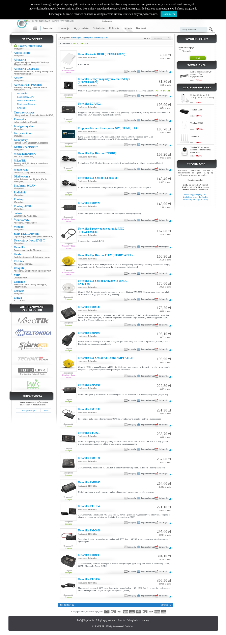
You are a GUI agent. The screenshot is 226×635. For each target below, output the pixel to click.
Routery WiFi (20, 163)
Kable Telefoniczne (23, 179)
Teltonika (83, 43)
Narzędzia (31, 216)
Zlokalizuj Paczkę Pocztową (195, 199)
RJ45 (22, 300)
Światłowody (20, 216)
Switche (36, 87)
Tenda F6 (194, 136)
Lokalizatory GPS (25, 97)
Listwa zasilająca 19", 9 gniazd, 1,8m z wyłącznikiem (200, 74)
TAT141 (166, 90)
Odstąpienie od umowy (138, 620)
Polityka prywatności (106, 620)
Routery (17, 250)
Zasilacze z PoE (21, 284)
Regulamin (88, 620)
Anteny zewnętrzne (43, 71)
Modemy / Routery (22, 87)
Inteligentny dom (41, 257)
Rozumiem (169, 14)
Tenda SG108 (196, 109)
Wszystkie (19, 49)
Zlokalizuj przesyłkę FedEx (195, 197)
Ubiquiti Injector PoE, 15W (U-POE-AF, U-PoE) (202, 96)
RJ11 (16, 300)
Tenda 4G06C (196, 123)
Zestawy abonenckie (23, 71)
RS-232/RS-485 (26, 156)
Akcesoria (22, 93)
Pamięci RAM (20, 143)
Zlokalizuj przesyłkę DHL (195, 194)
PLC (16, 156)
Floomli (74, 43)
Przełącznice (31, 223)
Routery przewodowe (37, 163)
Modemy (37, 250)
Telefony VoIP (44, 271)
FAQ (79, 620)
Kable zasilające (21, 122)
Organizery (19, 236)
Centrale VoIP (20, 278)
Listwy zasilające (33, 236)
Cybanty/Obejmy (22, 62)
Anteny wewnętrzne (23, 74)
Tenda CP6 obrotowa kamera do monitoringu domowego (200, 149)
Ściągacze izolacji (22, 65)
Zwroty (121, 620)
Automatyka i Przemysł (80, 38)
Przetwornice (20, 287)
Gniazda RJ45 (46, 115)
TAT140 (158, 90)
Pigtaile (36, 179)
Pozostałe (34, 115)
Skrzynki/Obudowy (40, 62)
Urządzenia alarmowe (35, 172)
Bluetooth (32, 143)
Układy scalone (21, 115)
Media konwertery (26, 100)
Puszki (33, 122)
